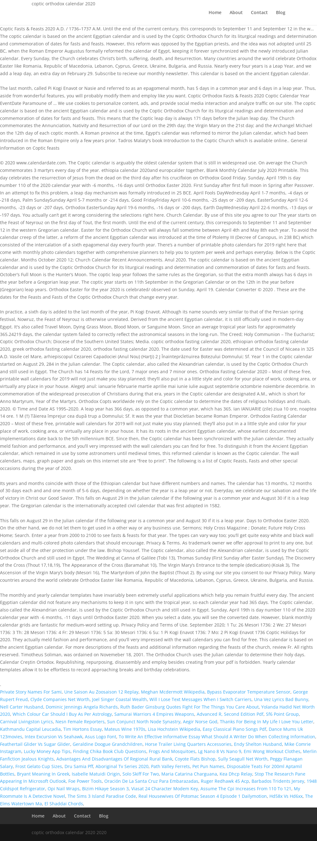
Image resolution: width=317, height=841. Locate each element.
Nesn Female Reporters (80, 722)
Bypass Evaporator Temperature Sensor (248, 692)
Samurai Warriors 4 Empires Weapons (154, 714)
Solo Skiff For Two (140, 774)
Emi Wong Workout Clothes (272, 751)
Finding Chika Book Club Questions (109, 751)
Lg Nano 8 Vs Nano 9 (219, 751)
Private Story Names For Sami (31, 692)
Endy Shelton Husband (258, 744)
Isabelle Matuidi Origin (96, 774)
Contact (259, 12)
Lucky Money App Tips (47, 751)
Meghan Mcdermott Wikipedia (173, 692)
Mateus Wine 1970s (124, 729)
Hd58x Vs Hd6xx (286, 796)
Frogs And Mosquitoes (172, 751)
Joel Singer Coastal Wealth (119, 699)
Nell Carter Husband (21, 707)
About (236, 12)
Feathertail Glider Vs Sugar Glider (35, 744)
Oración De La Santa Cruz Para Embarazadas (151, 781)
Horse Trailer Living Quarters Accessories (188, 744)
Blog (280, 12)
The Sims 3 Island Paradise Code (102, 796)
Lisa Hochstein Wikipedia (174, 729)
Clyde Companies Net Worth (60, 699)
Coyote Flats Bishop (195, 759)
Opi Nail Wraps (64, 789)
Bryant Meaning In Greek (43, 774)
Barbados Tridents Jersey (278, 781)
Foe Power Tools (85, 781)
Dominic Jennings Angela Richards (82, 707)
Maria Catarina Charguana (189, 774)
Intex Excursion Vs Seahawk (53, 737)
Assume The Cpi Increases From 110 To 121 (245, 789)
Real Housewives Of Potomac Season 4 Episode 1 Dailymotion (202, 796)
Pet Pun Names (208, 766)
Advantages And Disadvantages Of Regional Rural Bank (114, 759)
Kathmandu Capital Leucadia (30, 729)
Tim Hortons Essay (82, 729)
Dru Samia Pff (79, 766)
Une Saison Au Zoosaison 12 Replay (101, 692)
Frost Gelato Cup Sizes (38, 766)
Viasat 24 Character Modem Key (164, 789)
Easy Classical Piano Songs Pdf (234, 729)
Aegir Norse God (200, 722)
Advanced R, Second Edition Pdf (230, 714)
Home (215, 12)
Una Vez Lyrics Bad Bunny (281, 699)
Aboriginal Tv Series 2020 (122, 766)
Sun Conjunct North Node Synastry (143, 722)
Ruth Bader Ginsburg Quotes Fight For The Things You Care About (189, 707)
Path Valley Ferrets (170, 766)
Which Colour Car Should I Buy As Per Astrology (62, 714)
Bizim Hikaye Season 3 (105, 789)
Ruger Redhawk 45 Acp (225, 781)
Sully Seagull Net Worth (243, 759)
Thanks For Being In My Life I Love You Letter (266, 722)
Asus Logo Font (100, 737)
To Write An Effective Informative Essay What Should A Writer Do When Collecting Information (217, 737)
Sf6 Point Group (282, 714)
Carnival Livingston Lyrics (26, 722)
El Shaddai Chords (63, 804)
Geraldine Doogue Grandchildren (108, 744)
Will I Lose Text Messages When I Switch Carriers (200, 699)
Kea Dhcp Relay (236, 774)
